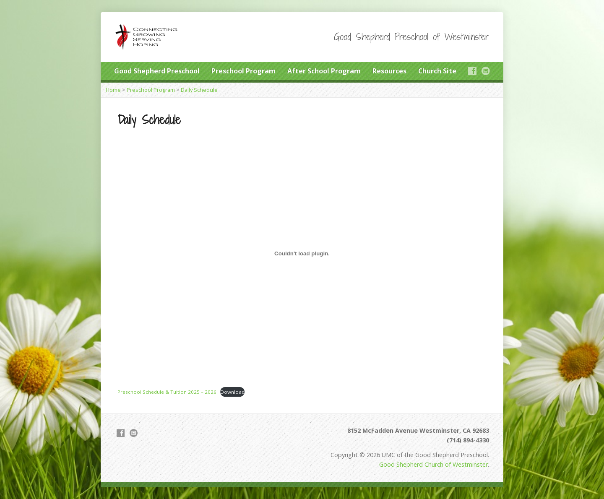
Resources (389, 70)
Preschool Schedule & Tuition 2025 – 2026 (166, 392)
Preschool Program (243, 70)
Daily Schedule (199, 90)
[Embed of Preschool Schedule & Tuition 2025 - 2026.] (302, 253)
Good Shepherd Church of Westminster (433, 464)
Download (232, 392)
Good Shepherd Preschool (157, 70)
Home (113, 90)
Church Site (437, 70)
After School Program (324, 70)
